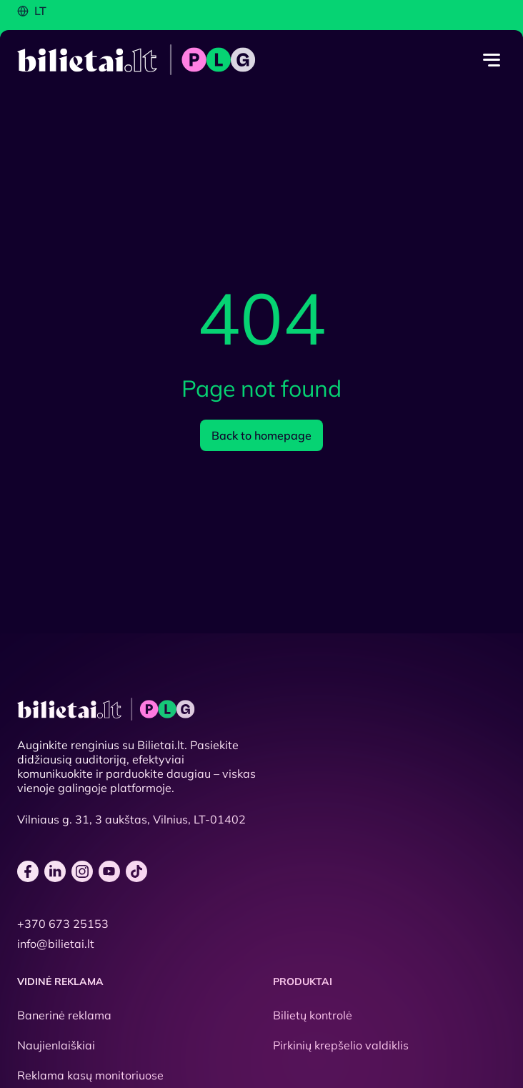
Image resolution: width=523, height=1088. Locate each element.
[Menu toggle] (491, 60)
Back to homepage (261, 435)
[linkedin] (55, 871)
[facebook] (27, 871)
